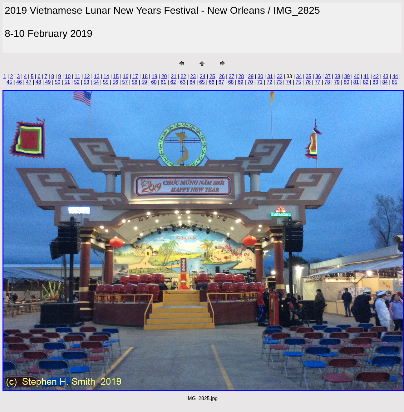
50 (57, 82)
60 (154, 82)
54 (96, 82)
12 (87, 76)
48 (38, 82)
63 (182, 82)
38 (337, 76)
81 (356, 82)
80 (346, 82)
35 (308, 76)
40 (357, 76)
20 (164, 76)
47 (29, 82)
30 (260, 76)
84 (385, 82)
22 (183, 76)
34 (299, 76)
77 (317, 82)
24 (202, 76)
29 (251, 76)
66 (211, 82)
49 (48, 82)
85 (394, 82)
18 (145, 76)
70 (250, 82)
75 (298, 82)
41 (366, 76)
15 (116, 76)
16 (125, 76)
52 (77, 82)
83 (375, 82)
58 (134, 82)
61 (163, 82)
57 (125, 82)
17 (135, 76)
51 (67, 82)
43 (385, 76)
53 (86, 82)
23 (193, 76)
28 (241, 76)
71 (260, 82)
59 (144, 82)
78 (327, 82)
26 (222, 76)
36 (318, 76)
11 (77, 76)
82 (365, 82)
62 (173, 82)
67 (221, 82)
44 (395, 76)
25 (212, 76)
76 (308, 82)
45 (9, 82)
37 (328, 76)
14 (106, 76)
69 (240, 82)
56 (115, 82)
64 (192, 82)
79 (337, 82)
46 (19, 82)
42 (376, 76)
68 (231, 82)
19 (154, 76)
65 (202, 82)
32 (280, 76)
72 (269, 82)
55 (106, 82)
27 (231, 76)
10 (68, 76)
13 (97, 76)
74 (289, 82)
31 (270, 76)
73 (279, 82)
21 (174, 76)
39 (347, 76)
